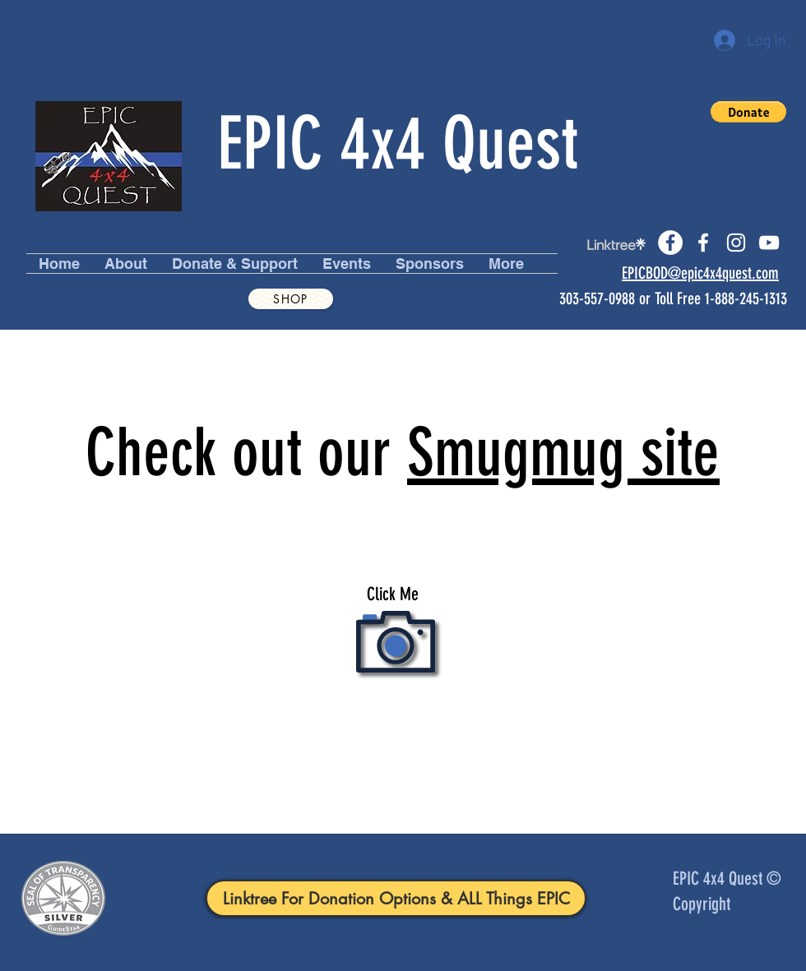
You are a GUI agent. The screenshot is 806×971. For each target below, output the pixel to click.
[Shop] (290, 299)
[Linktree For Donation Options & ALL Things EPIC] (396, 898)
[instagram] (736, 242)
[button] (748, 112)
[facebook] (703, 242)
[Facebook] (670, 242)
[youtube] (769, 242)
